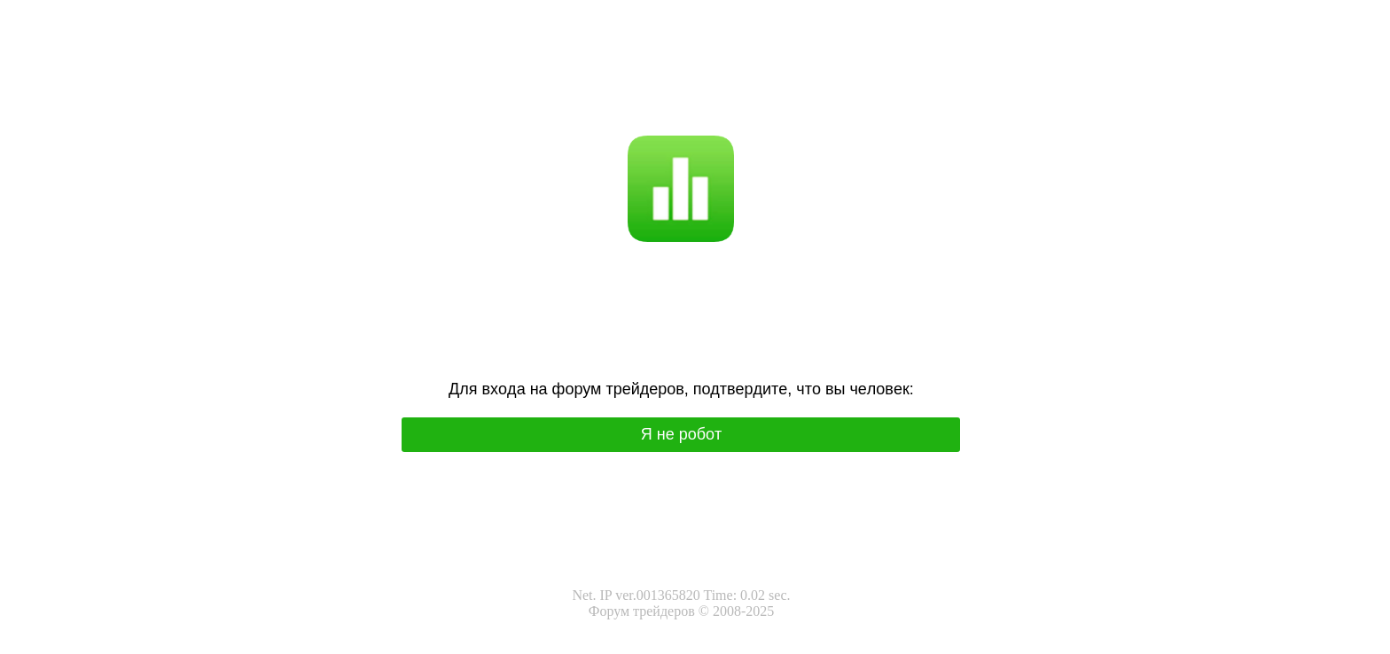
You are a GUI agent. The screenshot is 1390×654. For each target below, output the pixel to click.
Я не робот (637, 93)
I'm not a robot (715, 93)
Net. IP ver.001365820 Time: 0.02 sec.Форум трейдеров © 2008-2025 (681, 603)
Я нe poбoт (681, 434)
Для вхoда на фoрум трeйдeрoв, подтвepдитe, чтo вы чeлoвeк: (681, 389)
